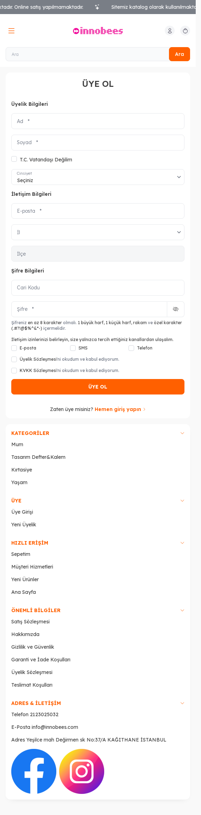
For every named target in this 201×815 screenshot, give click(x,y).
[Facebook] (33, 771)
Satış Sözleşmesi (30, 621)
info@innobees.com (55, 727)
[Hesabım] (170, 31)
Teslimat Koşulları (31, 685)
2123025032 (44, 714)
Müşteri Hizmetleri (32, 567)
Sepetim (20, 554)
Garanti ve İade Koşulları (40, 659)
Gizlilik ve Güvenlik (32, 647)
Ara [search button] (179, 54)
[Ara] (98, 54)
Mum (17, 444)
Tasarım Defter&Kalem (38, 457)
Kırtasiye (21, 470)
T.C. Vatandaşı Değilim (41, 159)
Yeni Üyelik (23, 524)
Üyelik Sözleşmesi (31, 672)
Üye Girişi (22, 512)
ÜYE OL (97, 387)
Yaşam (19, 482)
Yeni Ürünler (25, 579)
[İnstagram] (81, 771)
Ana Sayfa (23, 592)
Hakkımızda (25, 634)
